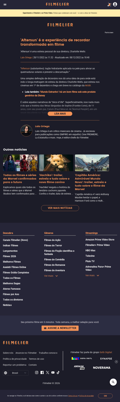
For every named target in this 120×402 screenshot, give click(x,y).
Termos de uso (73, 396)
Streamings (91, 233)
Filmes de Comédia (54, 259)
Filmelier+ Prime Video (97, 245)
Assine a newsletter (60, 328)
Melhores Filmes (12, 261)
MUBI (88, 85)
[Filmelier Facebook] (42, 373)
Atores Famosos (11, 288)
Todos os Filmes (11, 278)
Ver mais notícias (60, 208)
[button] (25, 373)
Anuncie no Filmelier (26, 352)
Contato (33, 364)
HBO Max (90, 250)
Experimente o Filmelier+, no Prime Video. (38, 13)
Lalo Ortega (26, 57)
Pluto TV (90, 261)
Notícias (7, 305)
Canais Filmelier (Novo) (15, 240)
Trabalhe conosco (48, 352)
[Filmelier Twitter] (47, 373)
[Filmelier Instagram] (36, 373)
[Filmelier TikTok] (58, 373)
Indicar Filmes (10, 245)
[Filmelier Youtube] (52, 373)
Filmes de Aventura (54, 270)
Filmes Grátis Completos (16, 272)
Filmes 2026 (9, 256)
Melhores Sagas (11, 283)
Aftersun (25, 68)
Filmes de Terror (53, 245)
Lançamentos (10, 251)
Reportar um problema (14, 364)
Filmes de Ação (52, 240)
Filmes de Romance (54, 265)
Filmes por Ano (11, 294)
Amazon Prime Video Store (99, 239)
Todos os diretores (13, 299)
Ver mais (51, 275)
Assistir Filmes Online (14, 267)
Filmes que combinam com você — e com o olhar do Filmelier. (75, 13)
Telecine (90, 256)
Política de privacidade (86, 396)
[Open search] (113, 382)
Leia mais (60, 113)
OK (105, 396)
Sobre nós (8, 352)
